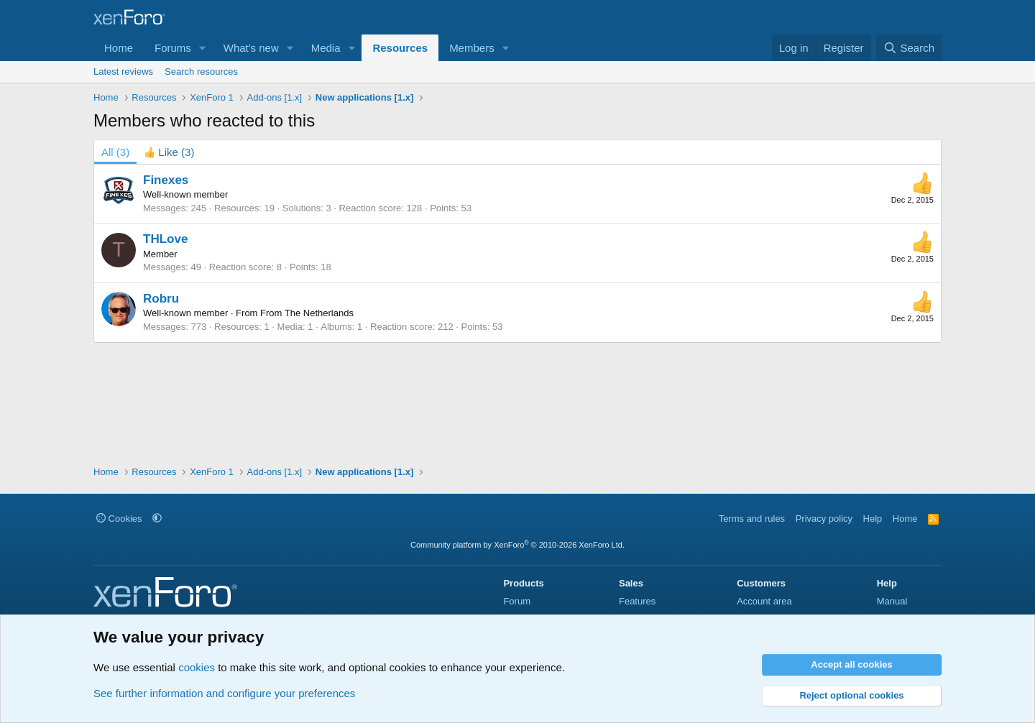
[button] (203, 47)
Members (471, 48)
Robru (161, 298)
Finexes (165, 180)
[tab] (169, 152)
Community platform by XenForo (517, 544)
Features (637, 601)
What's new (251, 48)
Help (873, 518)
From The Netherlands (307, 313)
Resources (400, 48)
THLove (165, 239)
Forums (173, 48)
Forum (516, 601)
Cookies (119, 518)
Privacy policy (824, 518)
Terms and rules (752, 518)
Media (326, 48)
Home (118, 48)
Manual (892, 601)
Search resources (201, 71)
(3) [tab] (115, 152)
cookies (196, 667)
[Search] (909, 47)
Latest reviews (123, 71)
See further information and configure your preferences (224, 693)
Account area (764, 601)
